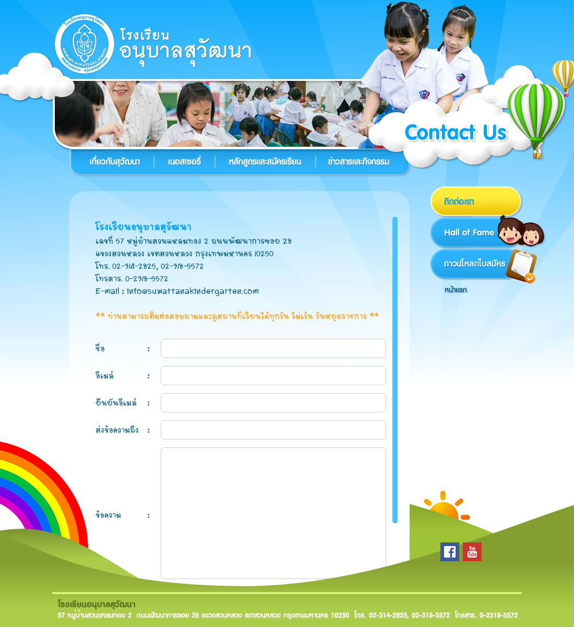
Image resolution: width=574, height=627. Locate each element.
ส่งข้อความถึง (117, 429)
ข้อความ (108, 515)
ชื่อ (100, 348)
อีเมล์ (104, 375)
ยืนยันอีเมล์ (116, 402)
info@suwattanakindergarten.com (193, 291)
